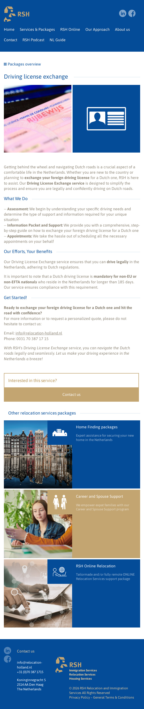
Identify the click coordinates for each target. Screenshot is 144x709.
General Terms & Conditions (113, 697)
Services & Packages (37, 29)
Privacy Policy (79, 697)
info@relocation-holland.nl (38, 333)
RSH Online (70, 29)
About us (122, 29)
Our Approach (97, 29)
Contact (10, 40)
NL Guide (58, 40)
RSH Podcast (33, 40)
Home (9, 29)
